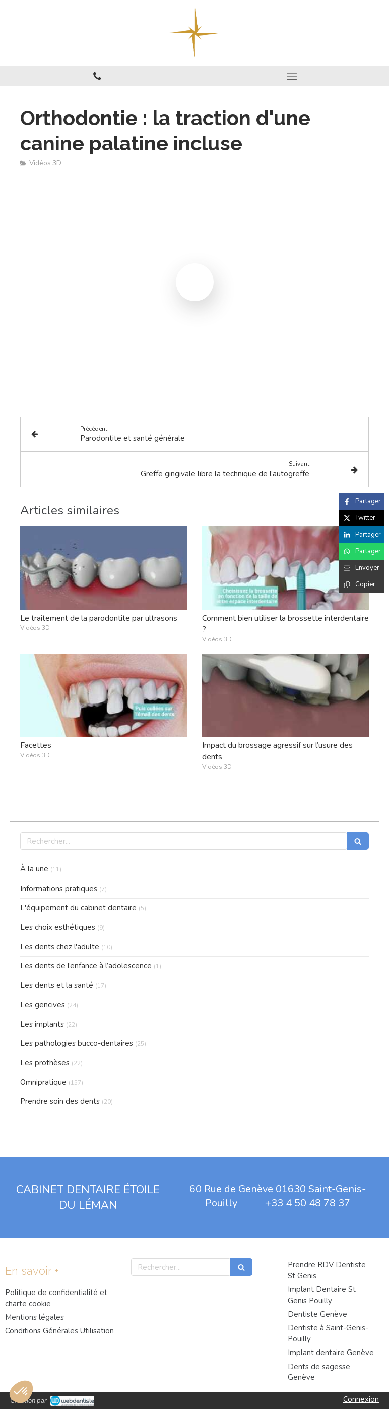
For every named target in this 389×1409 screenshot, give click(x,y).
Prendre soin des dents (60, 1101)
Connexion (361, 1399)
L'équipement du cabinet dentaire (78, 908)
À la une (34, 869)
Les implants (42, 1024)
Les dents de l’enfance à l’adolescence (86, 966)
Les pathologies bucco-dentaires (76, 1043)
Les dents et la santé (56, 985)
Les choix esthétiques (57, 927)
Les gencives (42, 1005)
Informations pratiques (58, 889)
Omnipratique (43, 1082)
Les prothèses (45, 1063)
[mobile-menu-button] (291, 76)
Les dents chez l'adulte (59, 947)
